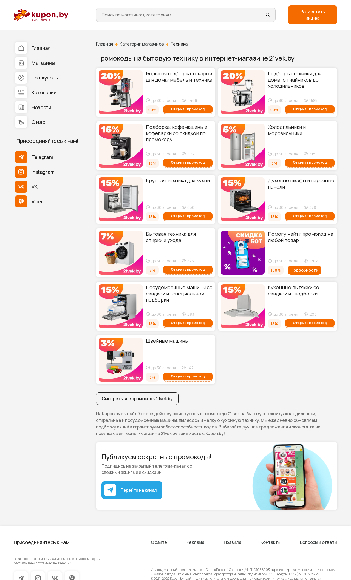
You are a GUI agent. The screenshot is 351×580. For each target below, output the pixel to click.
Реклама (195, 542)
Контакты (271, 542)
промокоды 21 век (221, 414)
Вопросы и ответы (318, 542)
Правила (232, 542)
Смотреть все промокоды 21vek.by (137, 399)
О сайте (159, 542)
